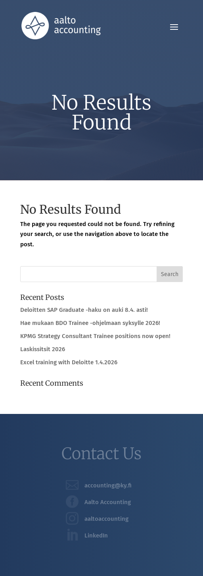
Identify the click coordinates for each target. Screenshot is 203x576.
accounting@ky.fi (108, 485)
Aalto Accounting (107, 502)
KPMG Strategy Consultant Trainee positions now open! (95, 336)
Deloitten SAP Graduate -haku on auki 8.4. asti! (84, 309)
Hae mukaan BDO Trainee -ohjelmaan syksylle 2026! (90, 323)
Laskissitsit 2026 (42, 349)
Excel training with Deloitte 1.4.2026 (68, 362)
